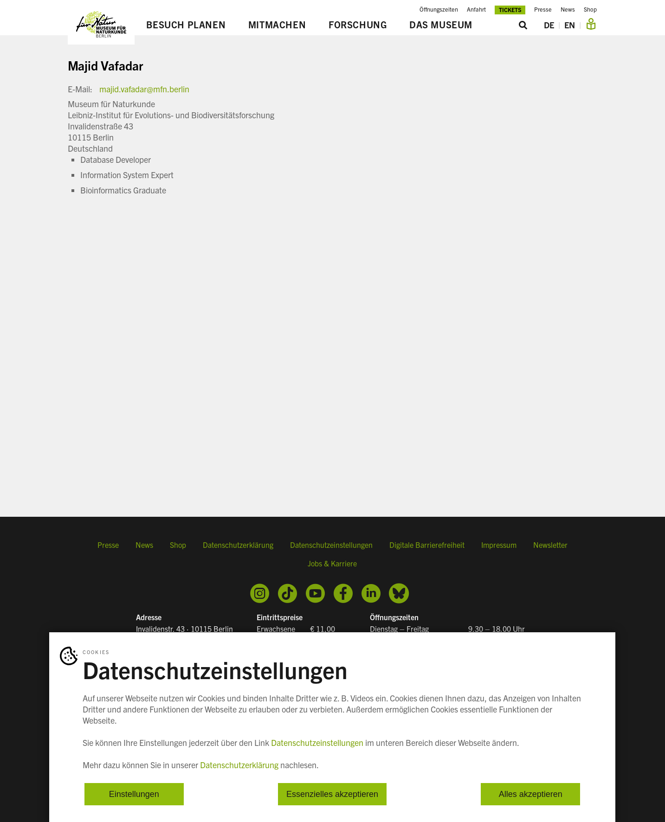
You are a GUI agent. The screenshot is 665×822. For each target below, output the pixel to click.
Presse (543, 9)
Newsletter (550, 544)
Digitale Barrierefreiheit (427, 544)
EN (569, 24)
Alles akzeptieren (530, 794)
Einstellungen (134, 794)
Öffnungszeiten (439, 9)
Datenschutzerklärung (238, 544)
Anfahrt (476, 9)
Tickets (510, 9)
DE (549, 24)
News (568, 9)
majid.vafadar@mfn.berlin (144, 88)
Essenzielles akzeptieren (332, 794)
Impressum (499, 544)
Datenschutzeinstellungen (331, 544)
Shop (590, 9)
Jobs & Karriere (332, 563)
